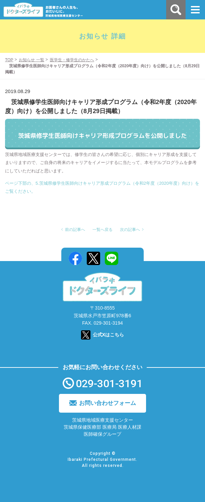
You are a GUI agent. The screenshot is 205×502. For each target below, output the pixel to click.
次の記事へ (130, 229)
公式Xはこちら (108, 334)
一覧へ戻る (102, 229)
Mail (129, 258)
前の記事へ (75, 229)
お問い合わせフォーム (107, 403)
